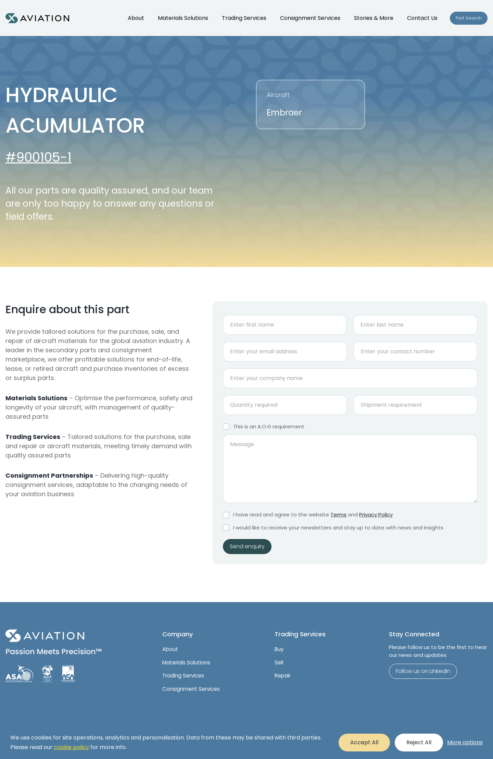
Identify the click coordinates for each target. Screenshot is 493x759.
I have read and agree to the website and (313, 514)
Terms (338, 514)
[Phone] (415, 352)
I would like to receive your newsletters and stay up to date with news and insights (338, 527)
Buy (279, 649)
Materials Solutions (186, 662)
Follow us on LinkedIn (423, 671)
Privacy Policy (376, 514)
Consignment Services (191, 689)
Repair (283, 675)
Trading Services (183, 675)
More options (465, 742)
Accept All (364, 742)
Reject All (418, 742)
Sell (279, 662)
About (170, 649)
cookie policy (71, 747)
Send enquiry (247, 546)
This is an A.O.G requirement (268, 426)
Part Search (469, 18)
